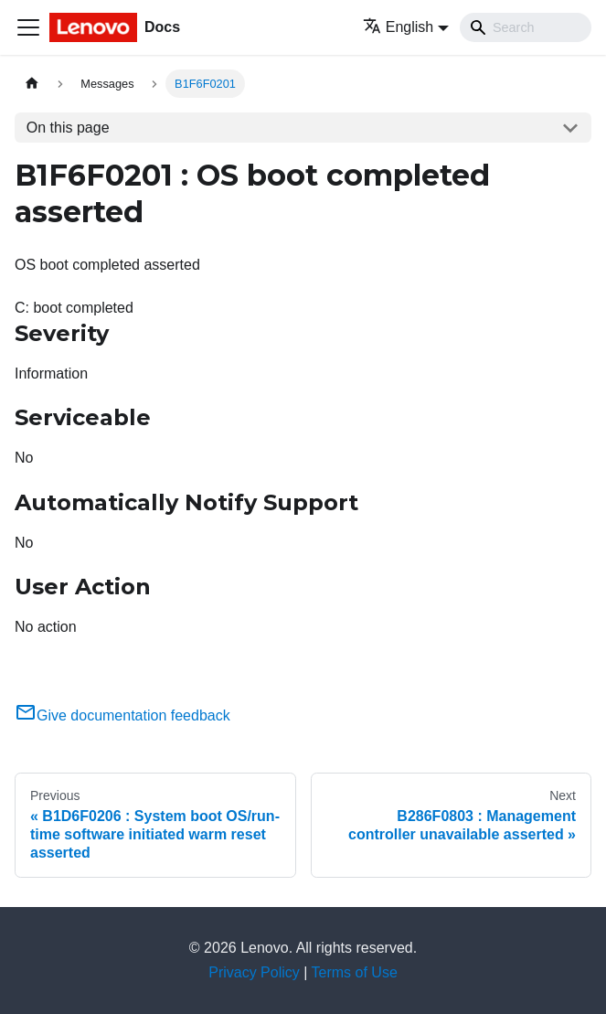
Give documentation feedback (122, 715)
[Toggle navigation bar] (28, 27)
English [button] (398, 27)
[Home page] (32, 83)
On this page (68, 127)
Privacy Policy (254, 972)
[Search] (525, 27)
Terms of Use (355, 972)
